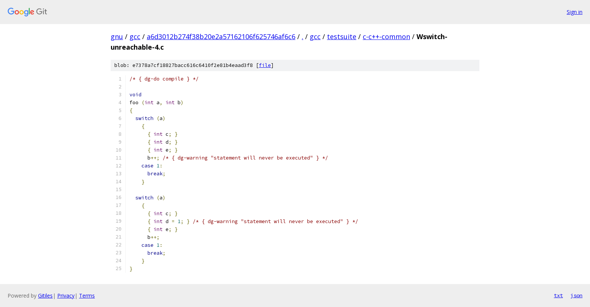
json (576, 295)
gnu (117, 36)
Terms (87, 295)
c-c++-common (386, 36)
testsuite (341, 36)
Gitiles (45, 295)
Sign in (574, 11)
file (265, 65)
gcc (134, 36)
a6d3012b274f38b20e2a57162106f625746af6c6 (221, 36)
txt (558, 295)
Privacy (66, 295)
